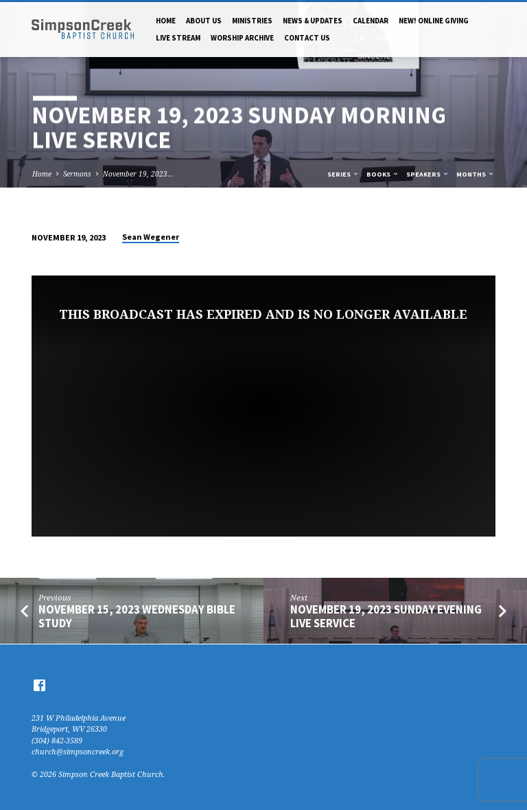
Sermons (77, 174)
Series (343, 174)
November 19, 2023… (138, 174)
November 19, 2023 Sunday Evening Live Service (386, 616)
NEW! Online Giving (434, 20)
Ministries (252, 20)
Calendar (370, 20)
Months (475, 174)
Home (166, 20)
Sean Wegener (150, 237)
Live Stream (178, 38)
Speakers (427, 174)
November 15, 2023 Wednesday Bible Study (136, 616)
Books (382, 174)
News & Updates (312, 20)
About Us (204, 20)
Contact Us (307, 38)
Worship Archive (242, 38)
